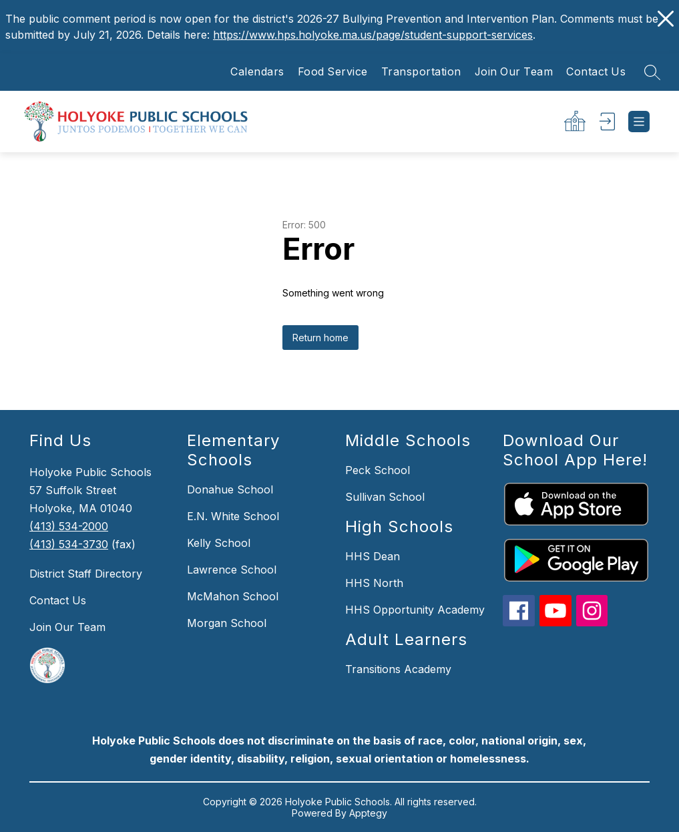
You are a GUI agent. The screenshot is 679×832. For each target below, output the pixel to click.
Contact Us (596, 71)
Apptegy (368, 813)
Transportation (421, 71)
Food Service (333, 71)
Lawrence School (231, 569)
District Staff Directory (85, 573)
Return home (320, 337)
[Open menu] (639, 121)
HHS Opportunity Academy (415, 609)
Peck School (377, 470)
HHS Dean (372, 556)
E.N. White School (233, 516)
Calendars (257, 71)
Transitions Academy (398, 669)
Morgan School (226, 623)
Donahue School (230, 489)
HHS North (374, 583)
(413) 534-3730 (68, 544)
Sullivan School (385, 496)
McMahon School (232, 596)
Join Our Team (514, 71)
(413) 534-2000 (68, 526)
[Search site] (652, 72)
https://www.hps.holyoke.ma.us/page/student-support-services (373, 34)
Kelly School (218, 543)
